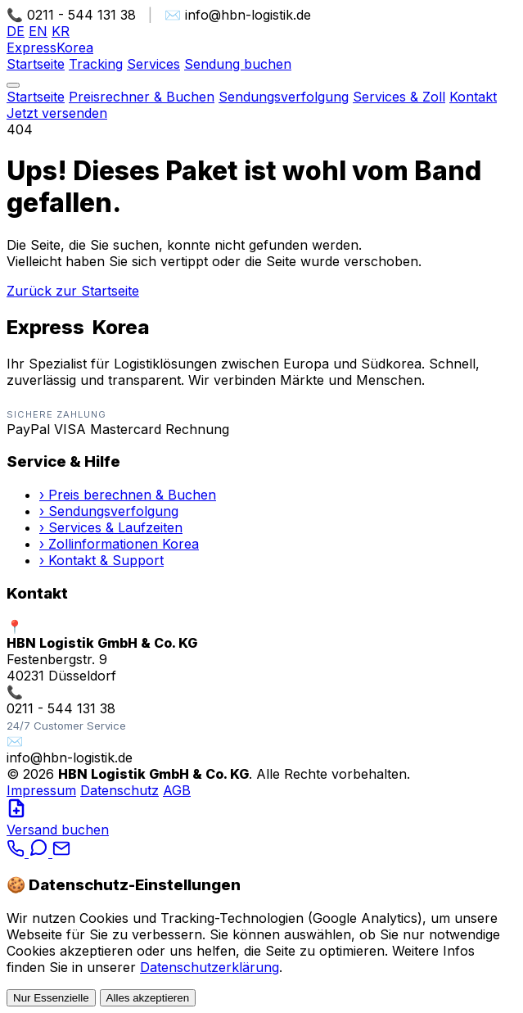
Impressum (41, 790)
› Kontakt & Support (101, 560)
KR (61, 31)
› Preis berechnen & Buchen (127, 494)
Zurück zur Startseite (73, 291)
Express (50, 47)
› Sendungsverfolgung (108, 511)
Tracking (96, 64)
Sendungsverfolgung (284, 96)
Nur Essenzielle (51, 998)
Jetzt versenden (57, 113)
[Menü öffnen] (13, 85)
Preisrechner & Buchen (141, 96)
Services (153, 64)
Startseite (36, 64)
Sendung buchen (237, 64)
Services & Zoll (399, 96)
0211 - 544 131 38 (61, 708)
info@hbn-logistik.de (70, 757)
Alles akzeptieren (148, 998)
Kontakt (473, 96)
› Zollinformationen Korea (119, 544)
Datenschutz (119, 790)
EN (38, 31)
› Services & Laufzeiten (111, 527)
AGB (177, 790)
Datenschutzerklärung (209, 967)
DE (16, 31)
